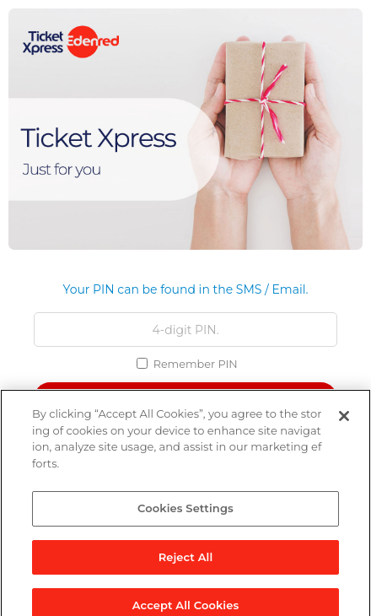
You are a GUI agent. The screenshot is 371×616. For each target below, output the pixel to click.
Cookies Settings (185, 512)
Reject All (186, 560)
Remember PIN (195, 364)
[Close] (344, 420)
